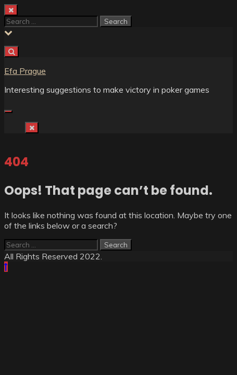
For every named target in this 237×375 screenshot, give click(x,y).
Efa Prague (25, 71)
